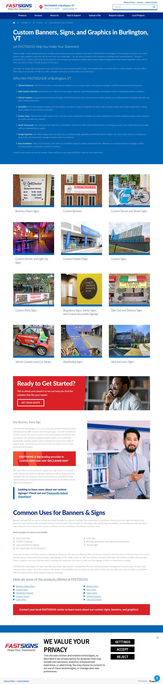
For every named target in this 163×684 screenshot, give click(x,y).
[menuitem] (22, 15)
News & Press (129, 2)
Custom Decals (22, 596)
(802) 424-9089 (52, 8)
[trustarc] (154, 681)
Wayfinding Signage (24, 593)
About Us (54, 15)
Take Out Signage (94, 599)
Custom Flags (22, 589)
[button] (157, 678)
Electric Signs (92, 586)
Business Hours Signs (25, 586)
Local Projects (138, 15)
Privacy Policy (9, 681)
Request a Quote (116, 15)
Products (22, 15)
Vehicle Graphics (94, 596)
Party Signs (91, 589)
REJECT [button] (122, 657)
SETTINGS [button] (122, 642)
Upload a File (95, 15)
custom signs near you (32, 460)
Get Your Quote (30, 402)
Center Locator (151, 2)
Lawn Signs (21, 599)
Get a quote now (57, 460)
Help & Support (74, 15)
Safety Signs (92, 593)
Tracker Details (23, 681)
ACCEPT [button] (122, 649)
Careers (140, 2)
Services (38, 15)
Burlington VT (26, 22)
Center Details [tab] (70, 8)
